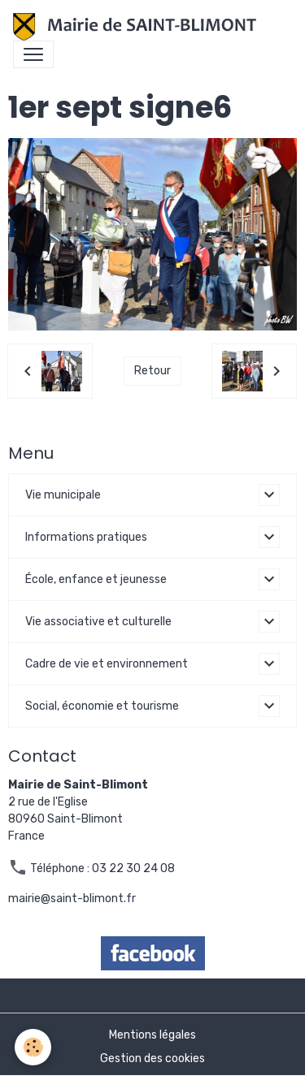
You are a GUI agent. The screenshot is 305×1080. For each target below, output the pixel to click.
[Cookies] (33, 1047)
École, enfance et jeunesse (96, 579)
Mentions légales (152, 1035)
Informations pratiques (86, 537)
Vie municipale (63, 495)
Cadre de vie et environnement (106, 664)
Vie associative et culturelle (98, 622)
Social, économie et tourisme (102, 706)
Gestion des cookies (152, 1058)
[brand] (138, 27)
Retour (152, 371)
